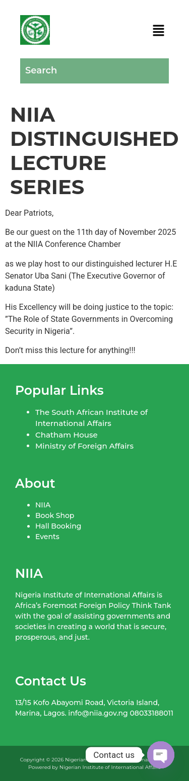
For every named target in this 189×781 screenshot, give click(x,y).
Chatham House (66, 435)
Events (47, 536)
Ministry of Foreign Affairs (84, 446)
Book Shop (54, 515)
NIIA (42, 504)
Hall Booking (58, 526)
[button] (159, 32)
